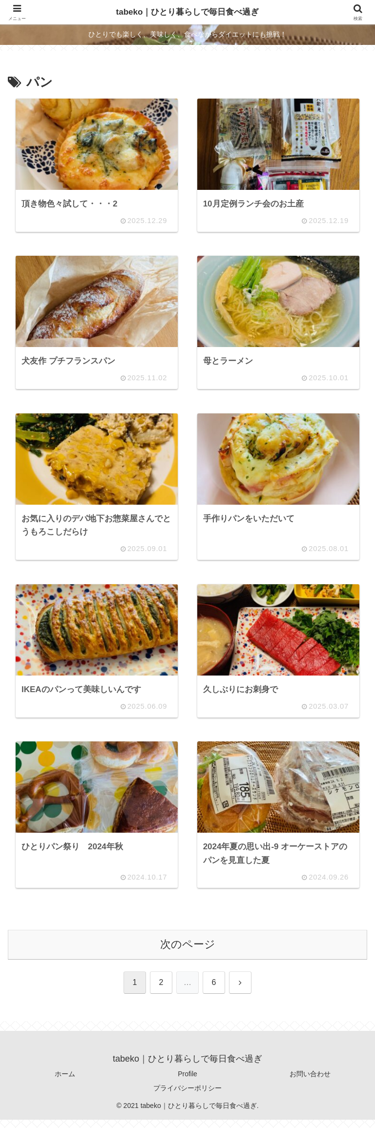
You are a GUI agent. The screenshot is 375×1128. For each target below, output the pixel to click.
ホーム (65, 1082)
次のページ (187, 952)
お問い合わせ (310, 1082)
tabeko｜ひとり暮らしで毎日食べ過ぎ (187, 12)
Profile (187, 1082)
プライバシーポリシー (187, 1096)
